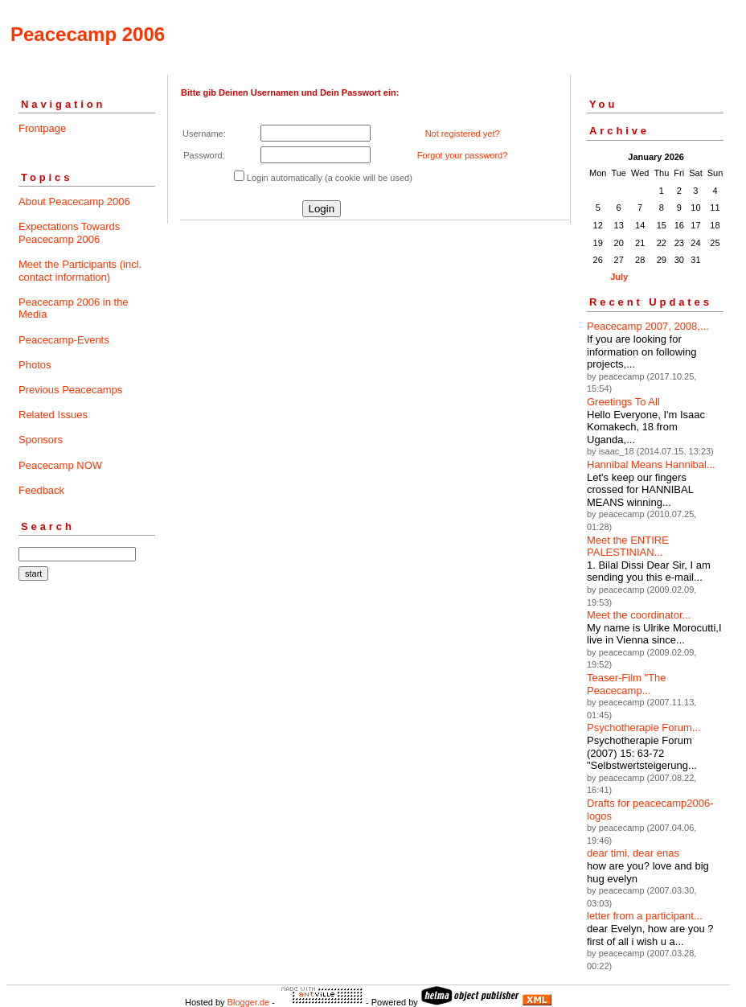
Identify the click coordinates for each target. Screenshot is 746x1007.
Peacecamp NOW (60, 465)
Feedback (41, 490)
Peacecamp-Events (63, 340)
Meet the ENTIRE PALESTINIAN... (628, 546)
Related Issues (53, 415)
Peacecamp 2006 (87, 34)
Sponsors (40, 440)
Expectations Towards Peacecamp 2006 (69, 232)
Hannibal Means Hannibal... (651, 464)
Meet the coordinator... (639, 615)
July (619, 277)
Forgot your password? (462, 155)
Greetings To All (623, 402)
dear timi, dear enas (633, 853)
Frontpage (42, 128)
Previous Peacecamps (70, 390)
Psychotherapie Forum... (644, 727)
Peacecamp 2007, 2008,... (648, 326)
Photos (34, 365)
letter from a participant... (645, 916)
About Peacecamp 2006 (74, 201)
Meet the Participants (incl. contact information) (79, 270)
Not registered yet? (462, 133)
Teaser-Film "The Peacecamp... (626, 684)
